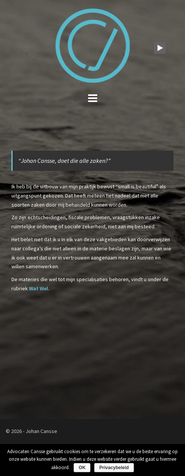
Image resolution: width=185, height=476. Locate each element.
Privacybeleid (114, 467)
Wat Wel (38, 288)
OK (82, 467)
